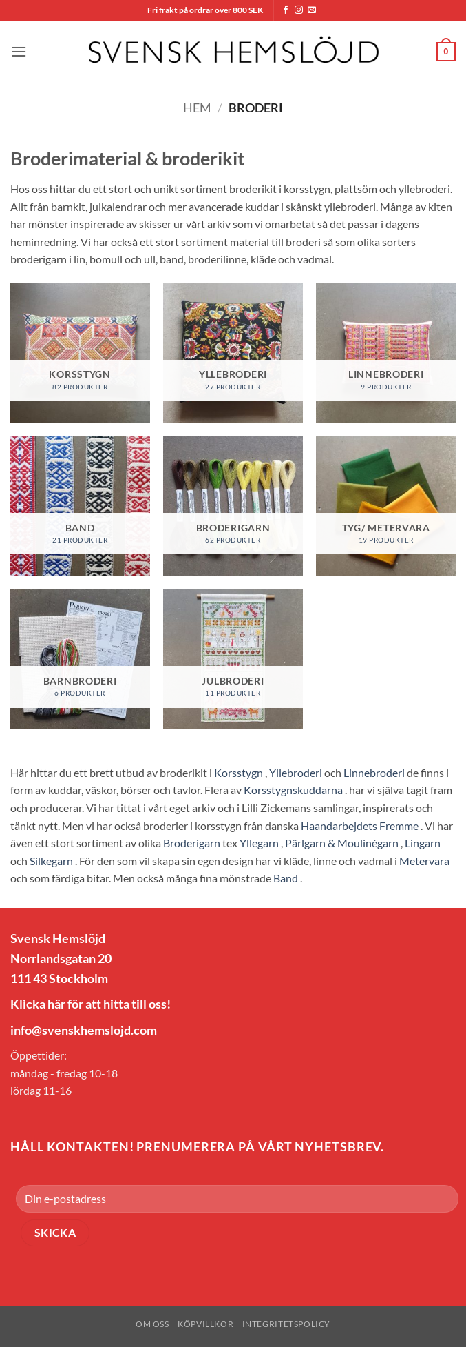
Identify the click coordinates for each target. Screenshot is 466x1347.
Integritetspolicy (286, 1324)
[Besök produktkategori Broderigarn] (233, 506)
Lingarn (423, 842)
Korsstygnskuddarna (293, 789)
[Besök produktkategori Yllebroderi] (233, 353)
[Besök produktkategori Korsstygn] (80, 353)
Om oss (152, 1324)
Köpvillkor (205, 1324)
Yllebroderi (295, 772)
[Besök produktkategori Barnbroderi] (80, 659)
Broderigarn (191, 842)
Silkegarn (51, 860)
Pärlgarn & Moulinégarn (342, 842)
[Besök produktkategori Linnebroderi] (386, 353)
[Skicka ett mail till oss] (312, 10)
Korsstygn (238, 772)
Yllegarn (259, 842)
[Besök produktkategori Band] (80, 506)
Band (285, 877)
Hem (197, 107)
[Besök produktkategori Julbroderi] (233, 659)
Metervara (424, 860)
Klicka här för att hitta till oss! (90, 1003)
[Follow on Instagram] (299, 10)
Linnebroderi (374, 772)
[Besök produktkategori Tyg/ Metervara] (386, 506)
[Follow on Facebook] (286, 10)
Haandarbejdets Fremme (360, 825)
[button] (18, 51)
